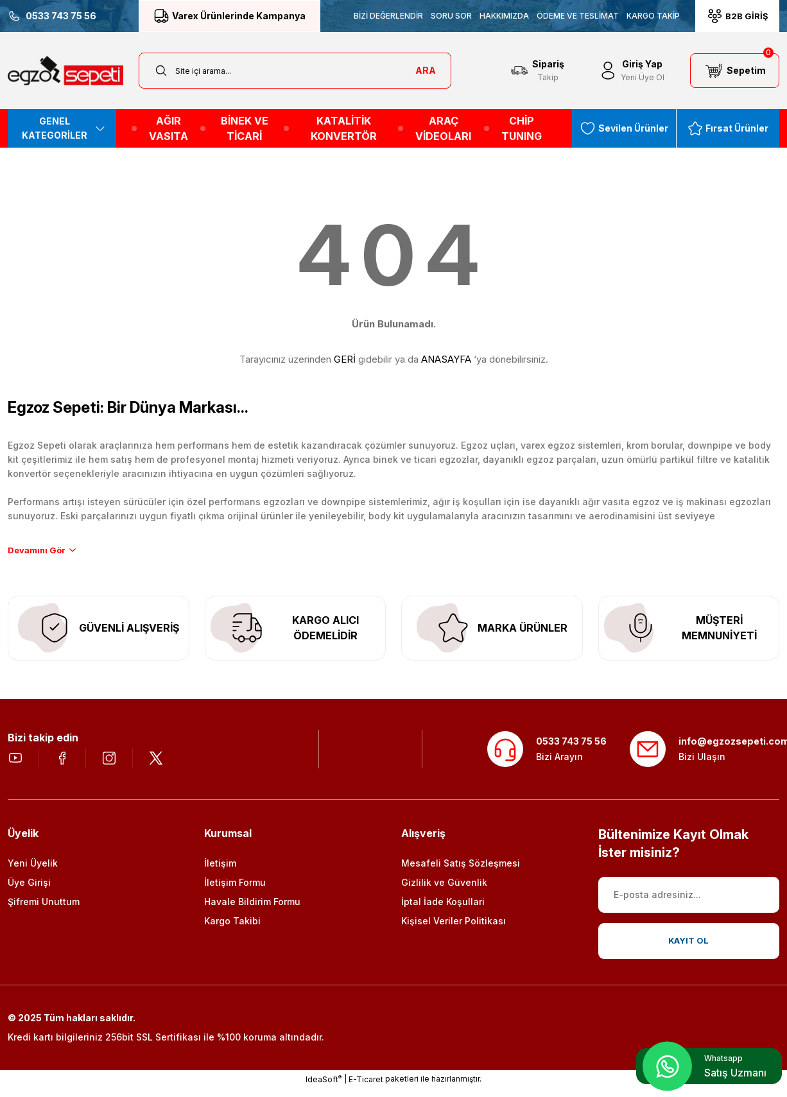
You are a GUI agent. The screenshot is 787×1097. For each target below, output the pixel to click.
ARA (425, 70)
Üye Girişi (29, 890)
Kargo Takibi (232, 929)
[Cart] (734, 70)
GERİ (345, 359)
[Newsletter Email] (689, 903)
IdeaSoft (324, 1087)
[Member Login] (631, 70)
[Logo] (65, 70)
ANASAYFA (446, 359)
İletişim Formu (235, 890)
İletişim (220, 871)
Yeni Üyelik (33, 871)
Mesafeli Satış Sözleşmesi (460, 871)
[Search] (295, 71)
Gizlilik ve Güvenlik (444, 890)
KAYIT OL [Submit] (689, 949)
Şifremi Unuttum (44, 909)
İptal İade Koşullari (443, 909)
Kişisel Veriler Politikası (453, 929)
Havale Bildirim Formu (252, 909)
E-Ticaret (366, 1088)
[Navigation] (62, 128)
